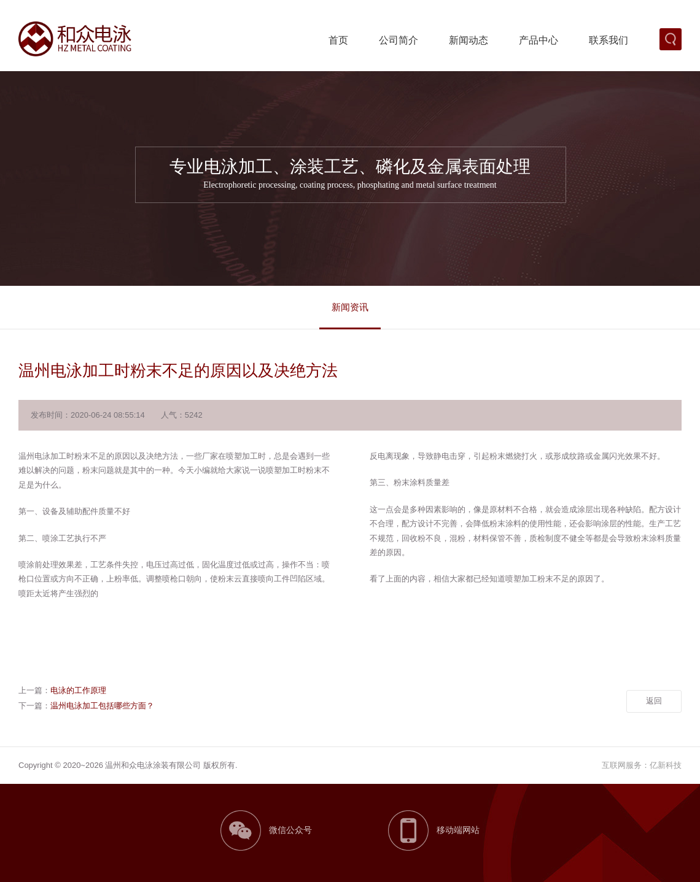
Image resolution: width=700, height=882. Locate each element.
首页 (338, 40)
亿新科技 (666, 765)
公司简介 (398, 40)
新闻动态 (468, 40)
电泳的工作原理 (78, 690)
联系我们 (608, 40)
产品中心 (538, 40)
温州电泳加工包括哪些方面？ (102, 705)
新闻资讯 (350, 307)
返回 (654, 700)
